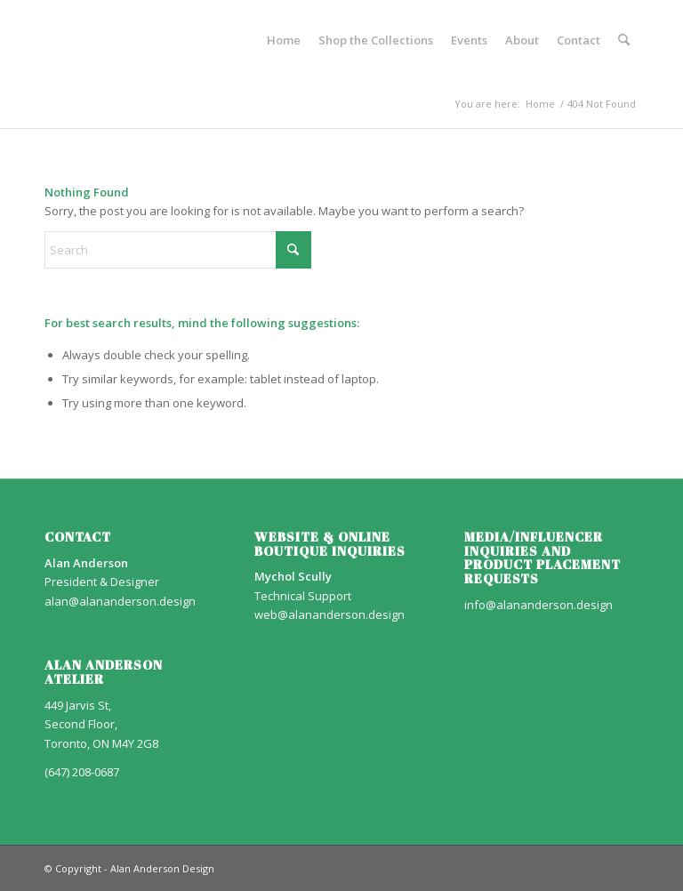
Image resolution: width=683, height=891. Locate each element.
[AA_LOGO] (45, 40)
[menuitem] (283, 40)
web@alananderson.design (329, 614)
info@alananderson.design (538, 605)
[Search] (624, 40)
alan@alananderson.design (120, 601)
